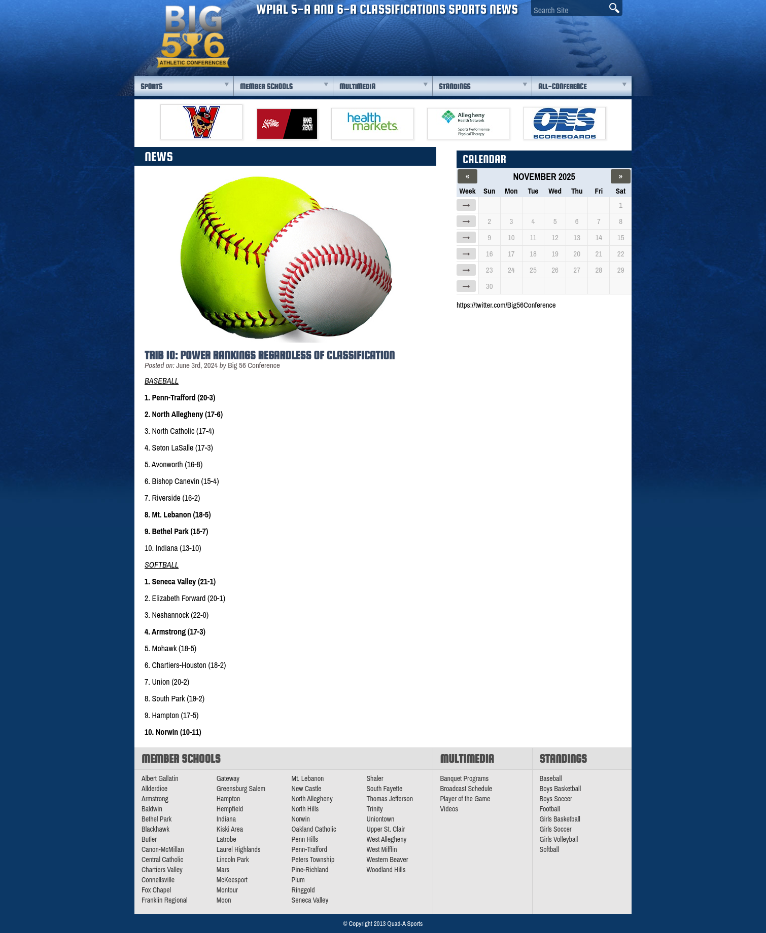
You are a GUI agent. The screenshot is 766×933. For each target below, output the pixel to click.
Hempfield (230, 808)
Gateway (228, 778)
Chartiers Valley (162, 869)
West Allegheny (386, 839)
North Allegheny (312, 798)
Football (550, 808)
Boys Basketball (560, 788)
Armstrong (155, 798)
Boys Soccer (556, 798)
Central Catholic (162, 859)
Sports (151, 86)
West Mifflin (381, 849)
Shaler (374, 778)
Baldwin (152, 808)
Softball (549, 849)
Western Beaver (387, 859)
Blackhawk (155, 829)
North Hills (305, 808)
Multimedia (357, 86)
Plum (298, 879)
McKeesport (232, 879)
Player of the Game (465, 798)
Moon (224, 900)
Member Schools (266, 86)
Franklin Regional (165, 900)
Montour (227, 889)
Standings (454, 86)
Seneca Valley (310, 900)
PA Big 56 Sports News (192, 36)
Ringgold (303, 889)
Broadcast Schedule (466, 788)
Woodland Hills (385, 869)
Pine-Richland (310, 869)
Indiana (226, 819)
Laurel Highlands (239, 849)
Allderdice (154, 788)
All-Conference (562, 86)
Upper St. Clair (385, 829)
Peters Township (313, 859)
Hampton (228, 798)
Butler (149, 839)
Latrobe (226, 839)
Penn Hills (305, 839)
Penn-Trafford (309, 849)
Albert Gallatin (160, 778)
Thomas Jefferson (389, 798)
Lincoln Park (233, 859)
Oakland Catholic (314, 829)
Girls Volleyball (559, 839)
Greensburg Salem (241, 788)
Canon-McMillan (163, 849)
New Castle (307, 788)
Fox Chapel (156, 889)
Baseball (551, 778)
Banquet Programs (464, 778)
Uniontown (380, 819)
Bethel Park (156, 819)
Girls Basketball (560, 819)
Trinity (374, 808)
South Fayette (384, 788)
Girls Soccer (556, 829)
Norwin (301, 819)
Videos (449, 808)
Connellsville (158, 879)
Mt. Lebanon (308, 778)
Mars (223, 869)
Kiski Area (230, 829)
